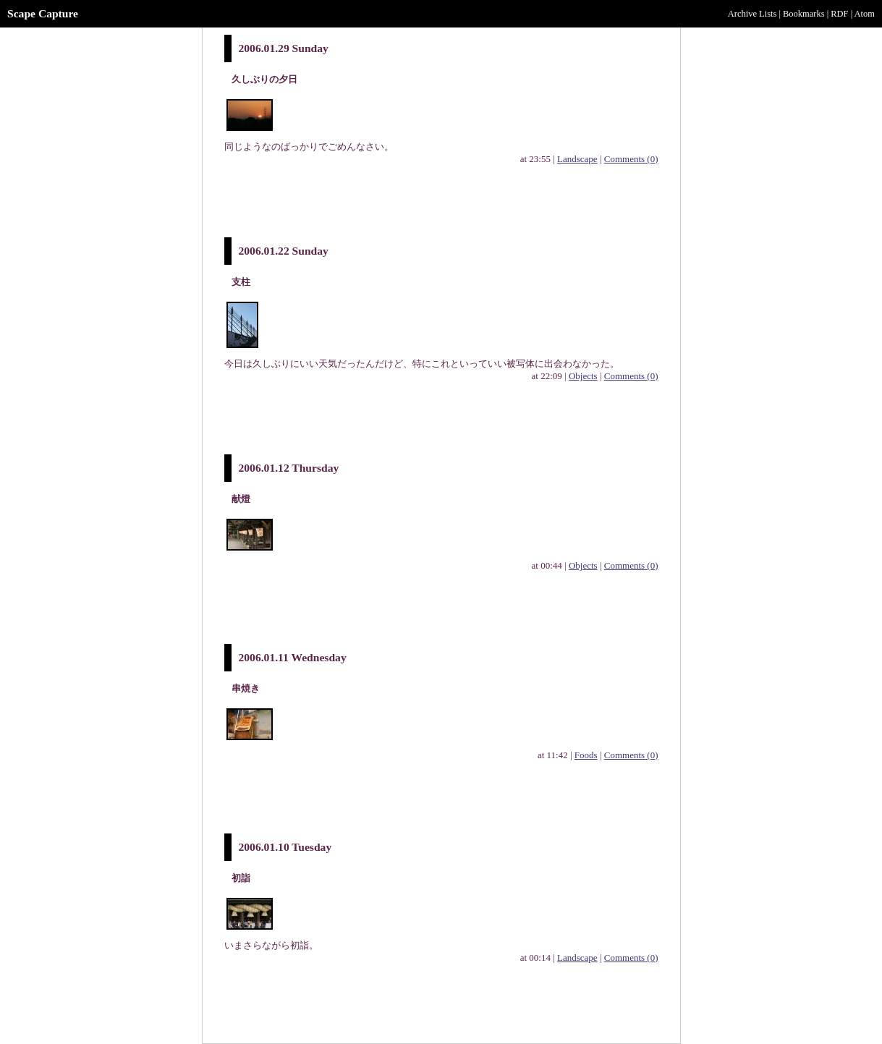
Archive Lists (752, 14)
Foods (586, 755)
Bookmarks (804, 14)
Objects (583, 375)
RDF (839, 14)
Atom (865, 14)
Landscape (577, 158)
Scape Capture (42, 13)
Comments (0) (631, 158)
